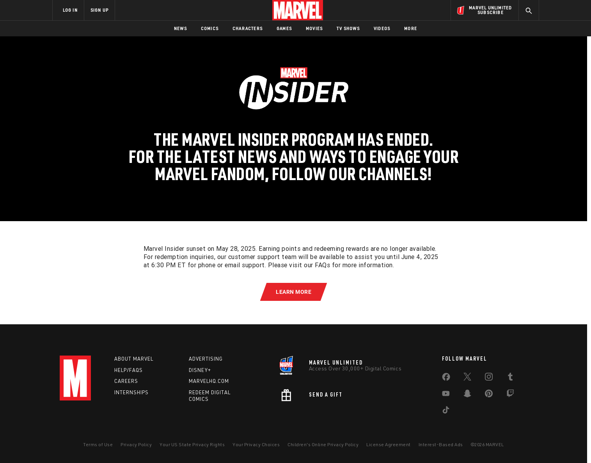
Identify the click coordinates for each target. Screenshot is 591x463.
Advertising (206, 359)
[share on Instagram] (489, 378)
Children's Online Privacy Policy (323, 444)
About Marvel (133, 359)
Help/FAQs (128, 370)
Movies (314, 28)
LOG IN (70, 10)
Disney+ (200, 370)
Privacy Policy (136, 444)
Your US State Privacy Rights (192, 444)
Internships (131, 392)
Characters (247, 28)
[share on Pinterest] (489, 395)
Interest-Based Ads (441, 444)
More (410, 28)
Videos (382, 28)
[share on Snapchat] (467, 395)
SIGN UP (99, 10)
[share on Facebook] (446, 379)
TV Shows (348, 28)
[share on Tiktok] (446, 411)
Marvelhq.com (209, 381)
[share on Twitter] (467, 378)
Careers (126, 381)
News (180, 28)
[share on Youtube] (446, 395)
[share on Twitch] (510, 395)
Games (284, 28)
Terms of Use (98, 444)
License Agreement (388, 444)
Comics (209, 28)
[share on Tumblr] (510, 378)
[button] (293, 292)
